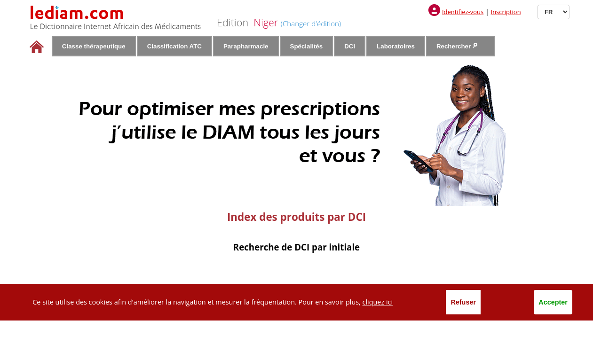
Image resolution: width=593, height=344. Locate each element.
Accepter (553, 302)
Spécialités (306, 46)
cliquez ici (378, 301)
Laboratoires (396, 46)
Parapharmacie (246, 46)
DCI (349, 46)
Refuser (463, 302)
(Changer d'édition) (311, 23)
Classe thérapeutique (94, 46)
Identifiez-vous (462, 12)
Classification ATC (174, 46)
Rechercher (456, 46)
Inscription (506, 12)
